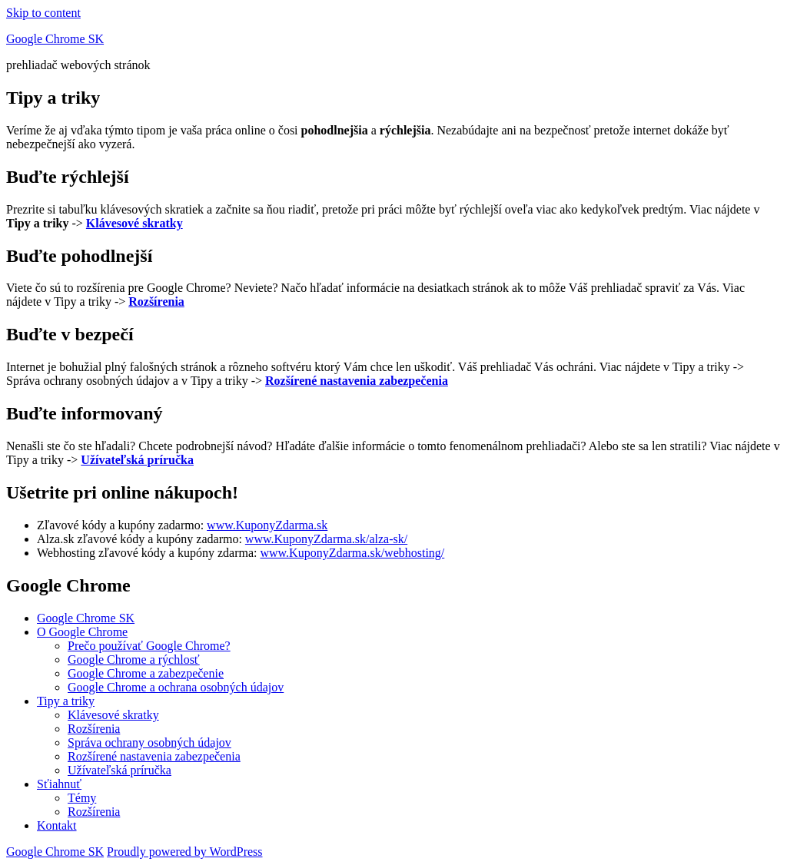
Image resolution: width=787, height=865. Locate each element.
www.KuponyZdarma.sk (267, 525)
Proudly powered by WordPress (184, 851)
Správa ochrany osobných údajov (149, 742)
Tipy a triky (66, 701)
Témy (82, 797)
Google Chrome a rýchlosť (134, 659)
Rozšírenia (94, 728)
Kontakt (57, 825)
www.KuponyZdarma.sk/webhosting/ (352, 552)
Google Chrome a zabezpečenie (146, 673)
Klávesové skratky (113, 714)
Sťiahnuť (59, 783)
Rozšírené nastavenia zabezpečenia (154, 756)
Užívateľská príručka (119, 770)
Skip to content (43, 12)
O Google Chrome (82, 631)
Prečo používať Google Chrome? (149, 645)
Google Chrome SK (55, 38)
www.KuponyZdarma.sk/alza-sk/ (326, 538)
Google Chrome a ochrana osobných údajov (176, 687)
